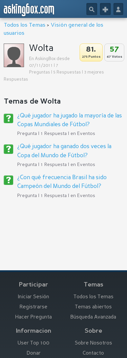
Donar (34, 353)
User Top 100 (33, 343)
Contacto (93, 353)
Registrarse (33, 307)
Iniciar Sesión (33, 297)
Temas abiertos (93, 307)
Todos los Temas (24, 25)
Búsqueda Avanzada (93, 317)
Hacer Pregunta (33, 317)
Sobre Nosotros (93, 343)
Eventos (86, 133)
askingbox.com (29, 9)
